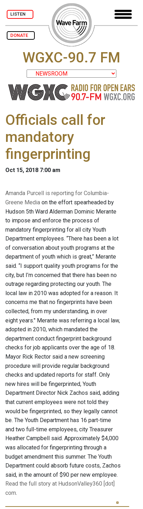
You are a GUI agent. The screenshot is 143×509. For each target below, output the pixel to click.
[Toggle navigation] (123, 14)
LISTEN (20, 14)
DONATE (20, 35)
